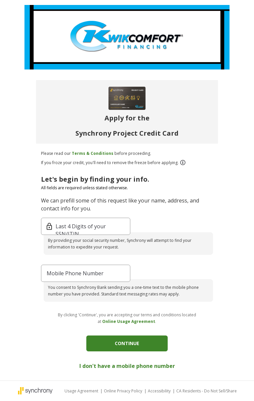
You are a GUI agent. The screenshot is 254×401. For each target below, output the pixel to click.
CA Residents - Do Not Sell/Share (206, 391)
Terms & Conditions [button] (92, 153)
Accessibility (160, 391)
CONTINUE (127, 343)
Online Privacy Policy (123, 391)
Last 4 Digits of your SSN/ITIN (81, 227)
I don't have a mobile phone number (127, 366)
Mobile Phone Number (75, 273)
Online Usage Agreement (128, 321)
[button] (183, 162)
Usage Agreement (81, 391)
